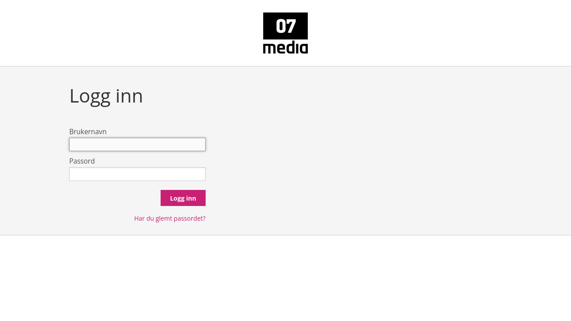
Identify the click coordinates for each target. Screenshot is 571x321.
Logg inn (183, 198)
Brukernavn (88, 131)
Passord (82, 161)
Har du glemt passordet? (170, 218)
